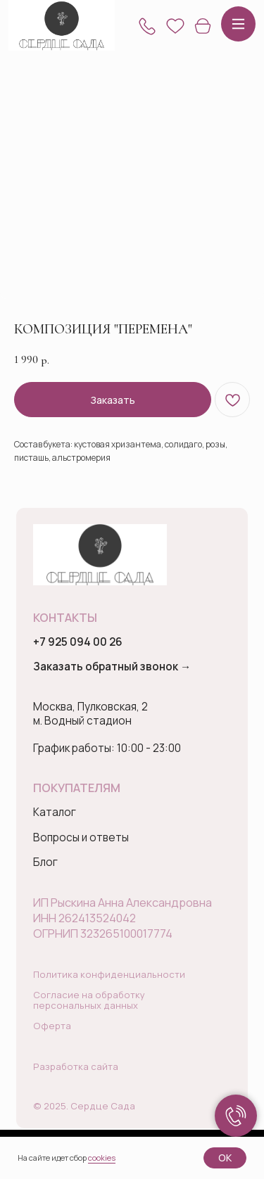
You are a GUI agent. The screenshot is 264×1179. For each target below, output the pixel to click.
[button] (147, 26)
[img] (61, 25)
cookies (101, 1157)
